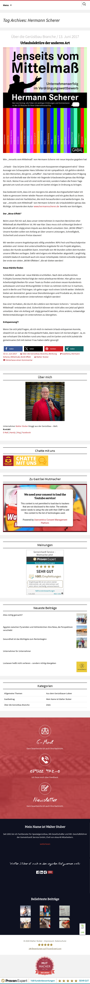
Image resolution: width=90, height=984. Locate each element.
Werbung (53, 353)
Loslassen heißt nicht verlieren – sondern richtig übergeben (29, 663)
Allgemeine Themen (13, 693)
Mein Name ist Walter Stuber (58, 699)
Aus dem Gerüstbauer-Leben (59, 693)
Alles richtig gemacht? (13, 615)
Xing (19, 432)
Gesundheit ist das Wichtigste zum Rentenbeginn (25, 639)
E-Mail (5, 432)
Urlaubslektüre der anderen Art (45, 43)
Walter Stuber (42, 357)
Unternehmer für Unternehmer (17, 651)
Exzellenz (66, 353)
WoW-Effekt (26, 357)
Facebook (26, 432)
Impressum (49, 941)
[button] (13, 348)
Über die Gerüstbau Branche (35, 353)
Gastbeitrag (9, 699)
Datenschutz (60, 941)
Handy (13, 432)
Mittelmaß (15, 357)
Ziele (48, 704)
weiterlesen (45, 844)
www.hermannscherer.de (46, 206)
